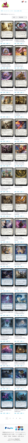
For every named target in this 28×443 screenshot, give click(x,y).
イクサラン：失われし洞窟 (14, 10)
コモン (21, 10)
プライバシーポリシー (20, 432)
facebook (14, 436)
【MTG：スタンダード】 (5, 10)
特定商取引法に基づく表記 (8, 434)
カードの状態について (21, 434)
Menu (26, 1)
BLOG (5, 436)
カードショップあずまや (14, 439)
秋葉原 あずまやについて (8, 432)
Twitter (9, 436)
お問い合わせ (21, 436)
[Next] (20, 418)
